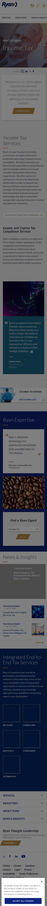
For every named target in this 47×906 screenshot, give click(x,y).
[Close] (41, 885)
